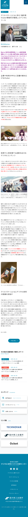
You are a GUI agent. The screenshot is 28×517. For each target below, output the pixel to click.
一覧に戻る (14, 340)
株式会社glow (5, 44)
